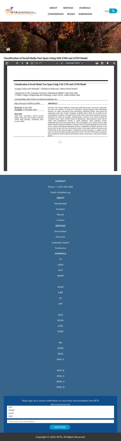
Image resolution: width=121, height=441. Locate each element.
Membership (60, 203)
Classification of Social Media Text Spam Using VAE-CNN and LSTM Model (45, 58)
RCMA (60, 320)
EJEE (60, 292)
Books (71, 14)
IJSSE (60, 325)
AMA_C (60, 376)
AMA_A (60, 359)
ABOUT (60, 197)
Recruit (60, 214)
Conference (60, 248)
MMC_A (60, 381)
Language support (60, 242)
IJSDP (60, 264)
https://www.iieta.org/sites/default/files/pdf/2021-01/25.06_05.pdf (60, 116)
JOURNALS (60, 253)
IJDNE (60, 331)
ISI (60, 298)
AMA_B (60, 370)
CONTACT (60, 181)
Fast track (60, 236)
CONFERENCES (55, 14)
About (53, 7)
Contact (60, 220)
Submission (85, 14)
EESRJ (60, 348)
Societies (60, 209)
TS (60, 259)
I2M (60, 303)
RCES (60, 353)
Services (68, 7)
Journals (84, 7)
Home (8, 49)
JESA (60, 314)
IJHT (60, 270)
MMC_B (61, 387)
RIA (60, 342)
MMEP (60, 275)
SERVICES (60, 225)
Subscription (60, 231)
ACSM (60, 287)
